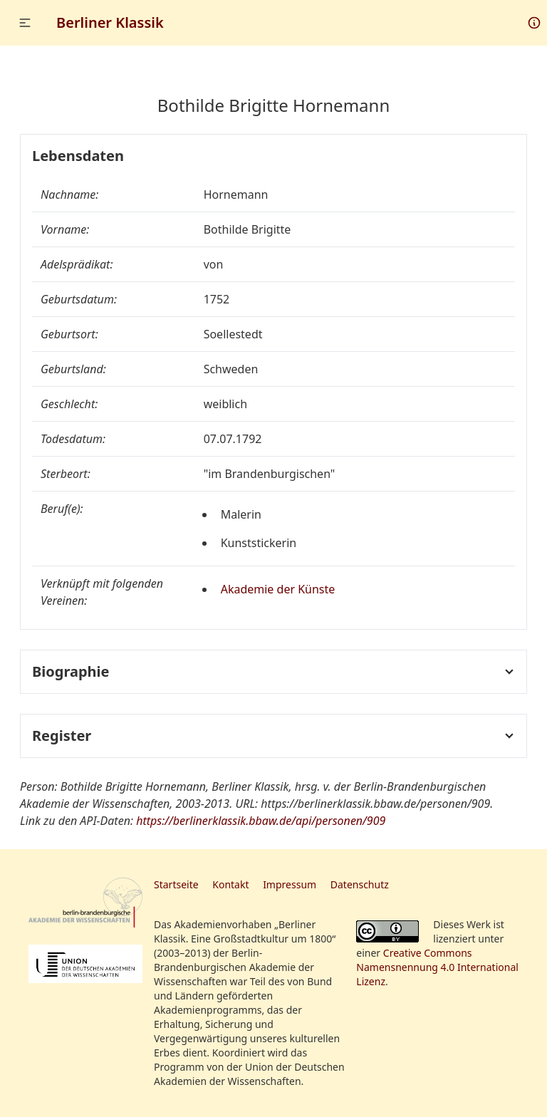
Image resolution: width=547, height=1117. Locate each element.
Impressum (289, 884)
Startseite (176, 884)
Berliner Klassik (110, 22)
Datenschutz (359, 884)
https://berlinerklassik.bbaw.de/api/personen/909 (260, 820)
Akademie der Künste (278, 589)
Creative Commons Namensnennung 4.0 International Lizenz (437, 967)
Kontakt (230, 884)
